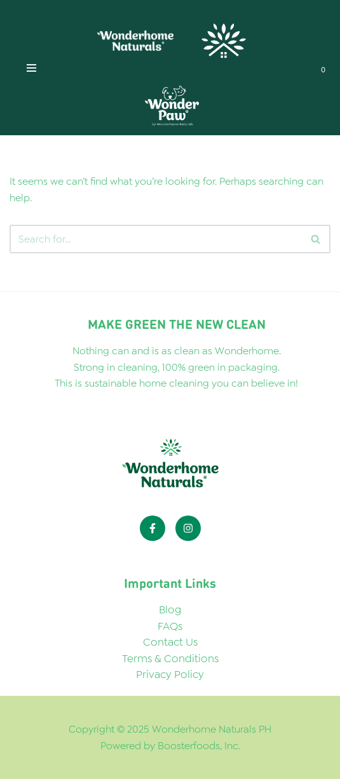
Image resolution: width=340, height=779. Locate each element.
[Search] (316, 239)
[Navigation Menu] (31, 68)
